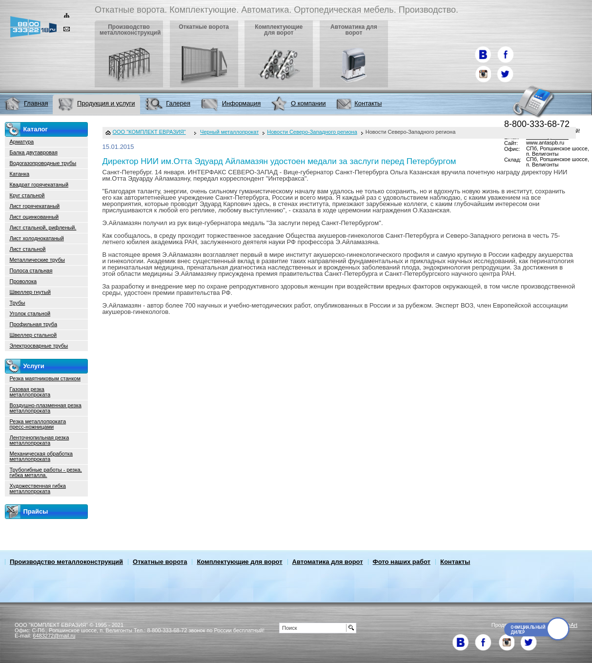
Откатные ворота (160, 561)
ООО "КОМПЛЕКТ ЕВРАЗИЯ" (149, 132)
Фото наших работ (401, 561)
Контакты (455, 561)
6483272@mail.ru (54, 636)
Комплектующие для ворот (239, 561)
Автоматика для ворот (327, 561)
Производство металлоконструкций (66, 561)
